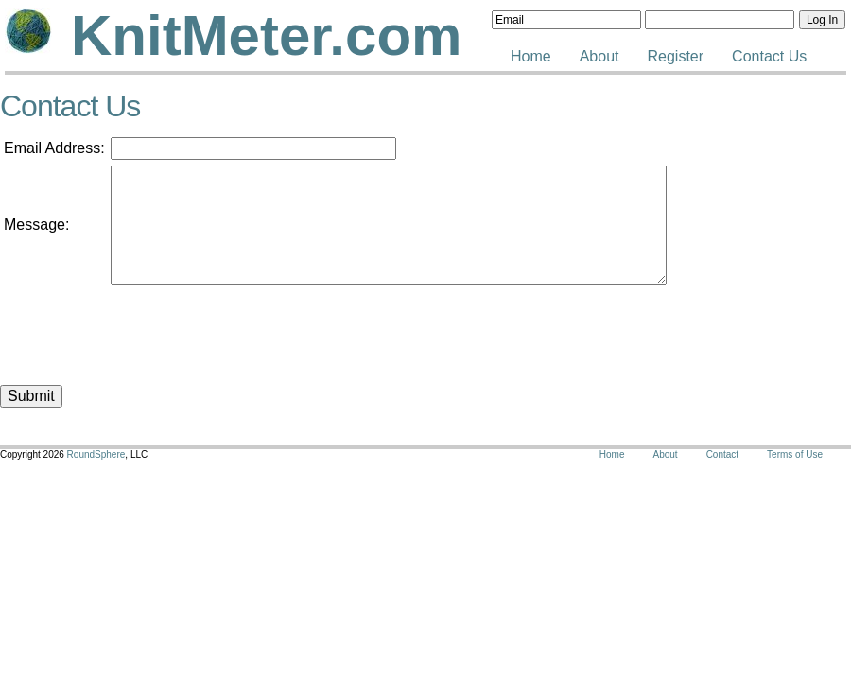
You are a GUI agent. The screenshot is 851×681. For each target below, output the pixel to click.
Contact (722, 454)
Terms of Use (795, 454)
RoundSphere (96, 454)
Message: (36, 225)
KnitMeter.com (266, 35)
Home (531, 56)
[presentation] (254, 327)
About (599, 56)
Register (676, 56)
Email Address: (54, 148)
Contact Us (769, 56)
